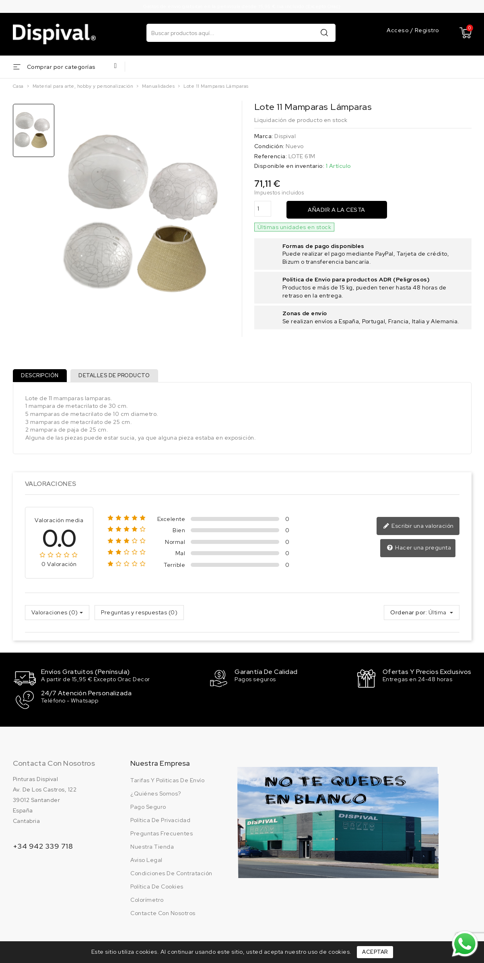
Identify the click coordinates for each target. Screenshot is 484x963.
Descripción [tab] (41, 377)
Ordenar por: (408, 615)
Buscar (324, 32)
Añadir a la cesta (336, 209)
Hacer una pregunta (419, 551)
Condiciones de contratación (171, 874)
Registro (427, 30)
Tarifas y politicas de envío (167, 781)
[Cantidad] (262, 209)
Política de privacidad (160, 821)
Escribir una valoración (419, 529)
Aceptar (375, 952)
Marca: (263, 136)
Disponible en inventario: (289, 165)
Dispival (285, 136)
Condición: (269, 146)
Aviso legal (146, 860)
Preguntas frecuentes (161, 834)
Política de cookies (156, 887)
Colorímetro (147, 900)
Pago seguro (148, 807)
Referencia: (270, 156)
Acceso (398, 30)
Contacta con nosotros (54, 764)
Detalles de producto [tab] (118, 377)
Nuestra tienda (152, 847)
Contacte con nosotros (163, 914)
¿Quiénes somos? (155, 794)
